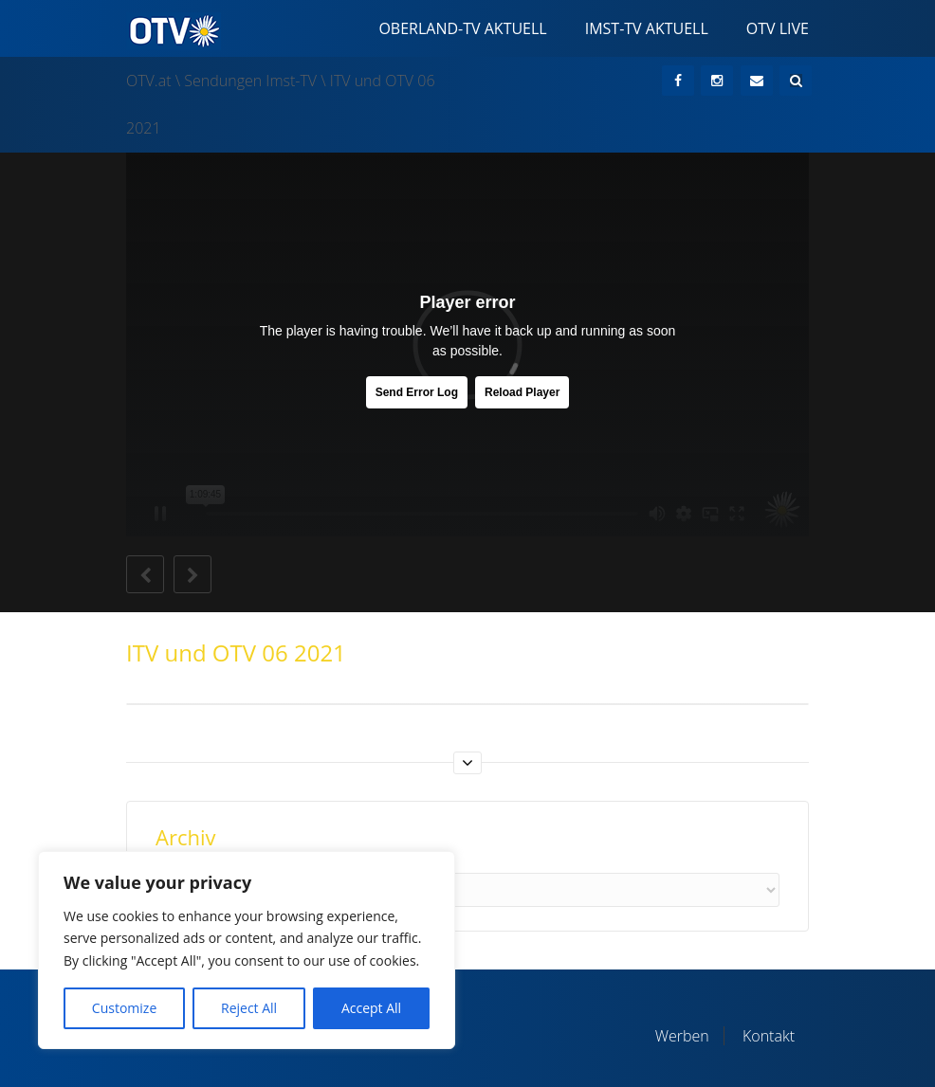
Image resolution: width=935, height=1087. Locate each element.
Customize (124, 1008)
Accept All (371, 1008)
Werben (682, 1035)
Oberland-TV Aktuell (462, 28)
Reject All (249, 1008)
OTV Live (777, 28)
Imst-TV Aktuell (646, 28)
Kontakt (768, 1035)
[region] (246, 950)
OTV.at (149, 80)
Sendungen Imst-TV (250, 80)
